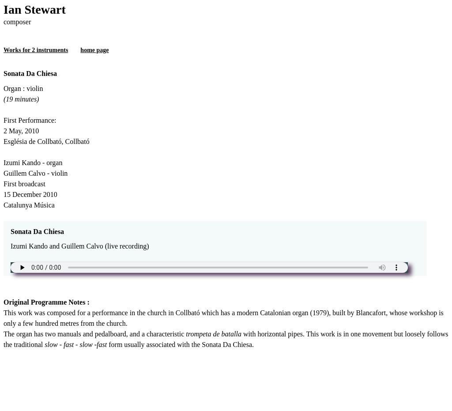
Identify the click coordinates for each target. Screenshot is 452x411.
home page (94, 50)
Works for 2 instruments (36, 50)
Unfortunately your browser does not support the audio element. (209, 267)
